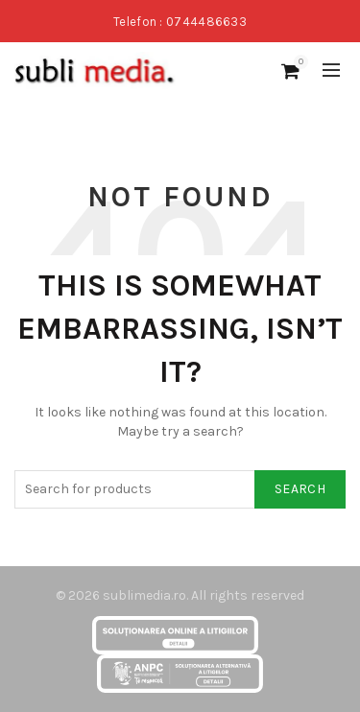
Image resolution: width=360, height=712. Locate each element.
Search (300, 489)
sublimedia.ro (144, 595)
